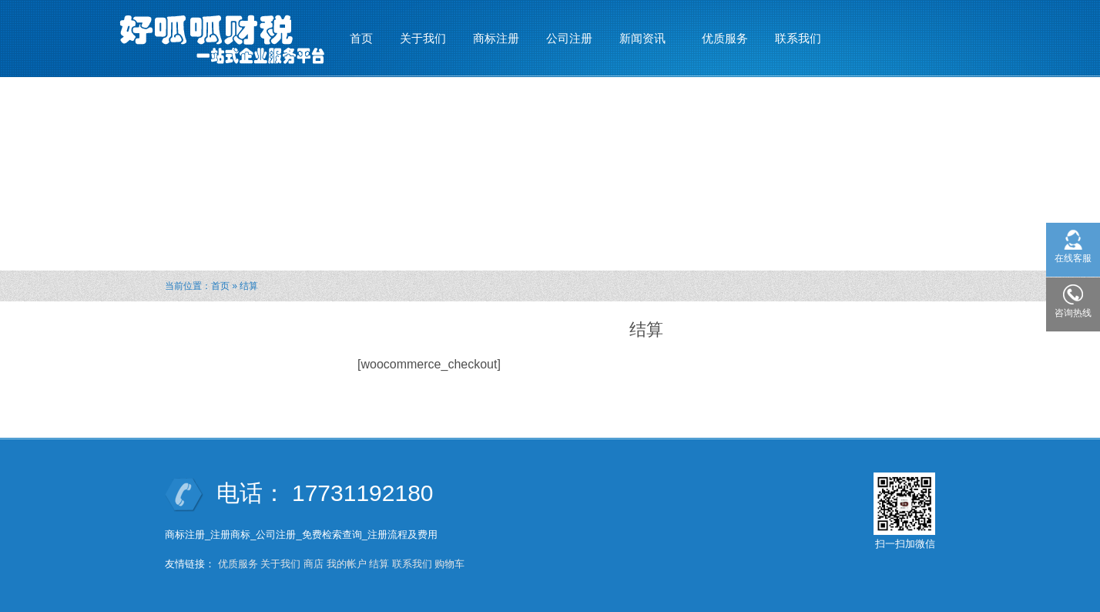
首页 (361, 38)
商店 (314, 564)
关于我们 (423, 38)
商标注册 (496, 38)
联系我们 (798, 38)
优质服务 (725, 38)
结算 (379, 564)
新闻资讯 (643, 31)
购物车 (449, 564)
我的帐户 (347, 564)
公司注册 (569, 38)
